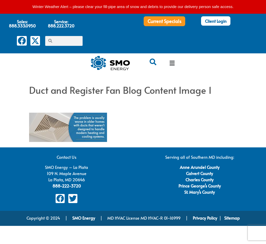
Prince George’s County (199, 186)
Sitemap (232, 218)
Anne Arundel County (200, 167)
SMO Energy (84, 218)
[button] (172, 63)
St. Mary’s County (199, 192)
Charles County (199, 179)
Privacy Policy (205, 218)
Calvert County (199, 173)
